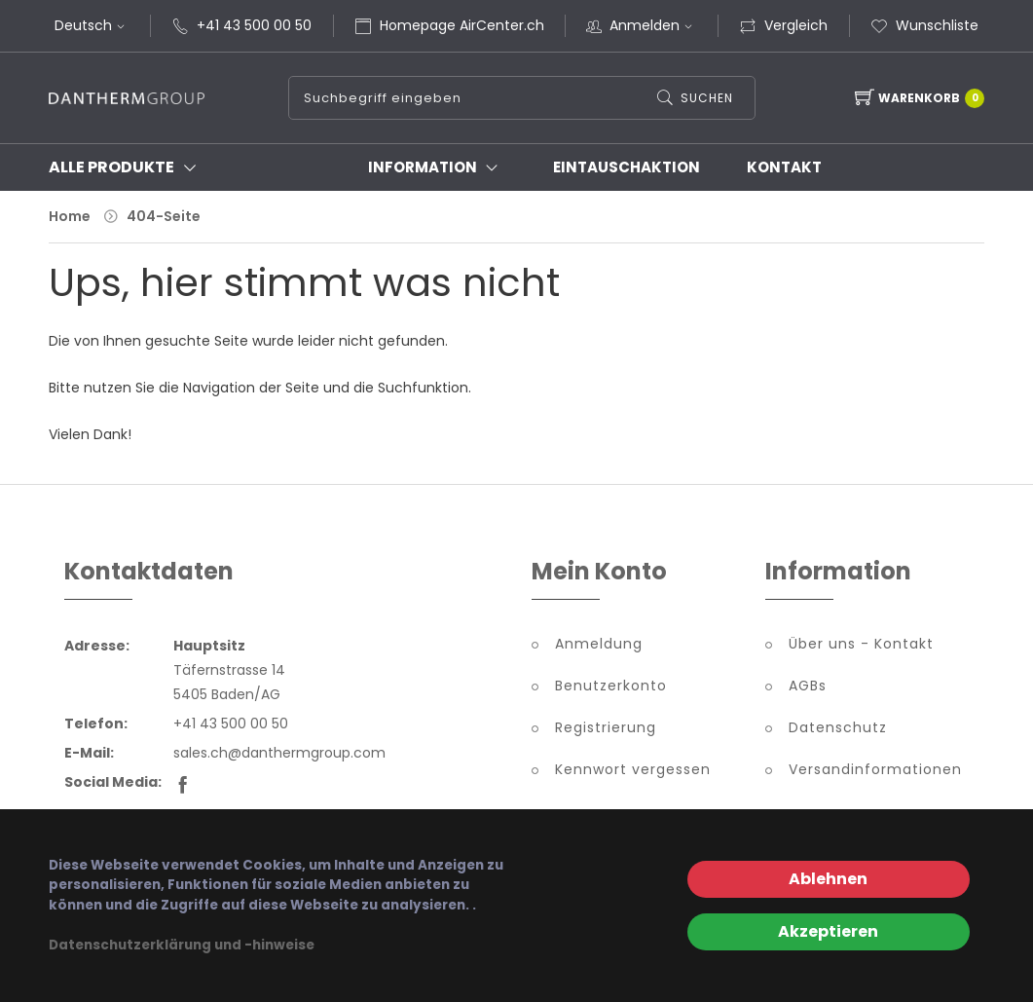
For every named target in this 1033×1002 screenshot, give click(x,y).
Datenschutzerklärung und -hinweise (181, 945)
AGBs (808, 685)
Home (70, 216)
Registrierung (605, 727)
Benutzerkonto (611, 685)
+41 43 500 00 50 (254, 25)
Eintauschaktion (626, 167)
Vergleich (783, 25)
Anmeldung (599, 643)
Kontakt (784, 167)
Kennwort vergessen (633, 769)
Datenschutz (838, 727)
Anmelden (653, 25)
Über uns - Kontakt (861, 643)
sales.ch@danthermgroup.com (279, 752)
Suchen (707, 98)
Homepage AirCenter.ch (462, 25)
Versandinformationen (875, 769)
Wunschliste (924, 25)
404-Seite (164, 216)
